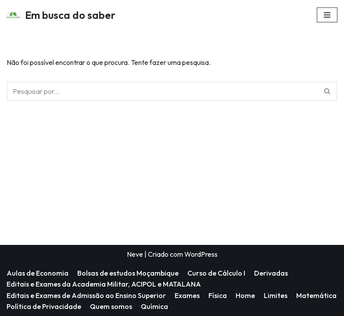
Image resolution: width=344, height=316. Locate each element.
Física (217, 295)
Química (154, 306)
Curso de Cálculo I (216, 273)
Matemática (316, 295)
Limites (275, 295)
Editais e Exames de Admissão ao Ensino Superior (86, 295)
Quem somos (111, 306)
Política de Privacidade (44, 306)
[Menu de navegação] (327, 14)
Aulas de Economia (37, 273)
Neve (135, 254)
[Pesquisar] (162, 91)
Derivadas (271, 273)
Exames (187, 295)
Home (245, 295)
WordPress (201, 254)
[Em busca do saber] (61, 15)
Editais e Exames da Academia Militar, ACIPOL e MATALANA (104, 284)
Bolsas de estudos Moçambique (128, 273)
